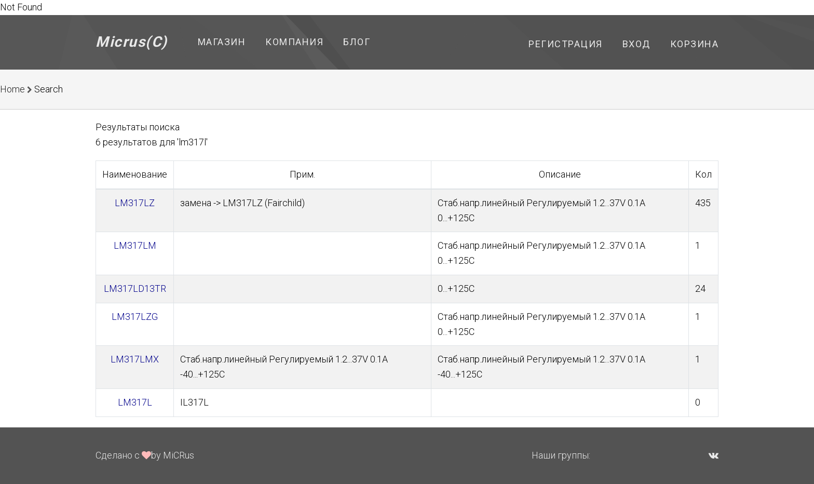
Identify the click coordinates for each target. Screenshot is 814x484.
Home (12, 89)
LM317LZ (135, 202)
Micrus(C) (132, 41)
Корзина (694, 43)
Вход (636, 43)
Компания (294, 41)
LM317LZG (135, 316)
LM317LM (135, 245)
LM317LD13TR (135, 288)
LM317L (135, 402)
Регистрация (565, 43)
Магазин (222, 41)
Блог (356, 41)
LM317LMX (135, 359)
